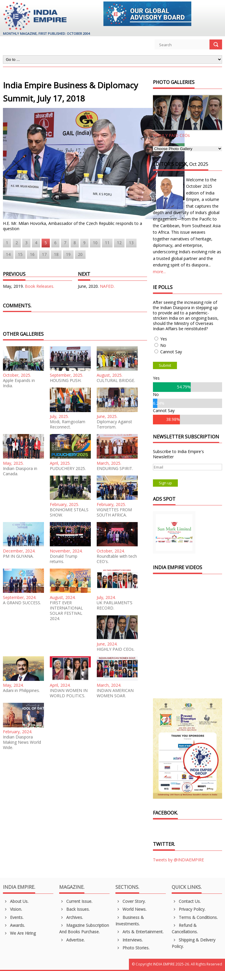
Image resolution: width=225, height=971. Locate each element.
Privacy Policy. (188, 909)
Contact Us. (186, 901)
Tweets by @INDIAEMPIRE (178, 859)
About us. (15, 901)
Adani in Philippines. (21, 690)
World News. (130, 909)
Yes (163, 339)
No (163, 345)
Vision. (12, 909)
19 (68, 254)
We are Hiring (19, 933)
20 (80, 254)
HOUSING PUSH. (65, 380)
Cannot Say (171, 351)
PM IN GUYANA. (18, 556)
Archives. (71, 917)
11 (107, 242)
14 (8, 254)
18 (56, 254)
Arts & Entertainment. (139, 931)
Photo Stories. (132, 948)
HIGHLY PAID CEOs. (115, 649)
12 (119, 242)
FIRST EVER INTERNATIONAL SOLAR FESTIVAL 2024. (66, 610)
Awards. (14, 925)
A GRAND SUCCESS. (22, 602)
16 (32, 254)
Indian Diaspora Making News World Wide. (22, 742)
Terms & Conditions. (195, 917)
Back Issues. (74, 909)
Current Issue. (75, 901)
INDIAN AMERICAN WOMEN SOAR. (115, 693)
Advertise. (72, 940)
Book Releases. (39, 286)
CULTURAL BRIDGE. (116, 380)
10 (95, 242)
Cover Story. (130, 901)
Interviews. (129, 940)
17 (44, 254)
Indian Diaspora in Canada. (20, 471)
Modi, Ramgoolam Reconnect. (67, 424)
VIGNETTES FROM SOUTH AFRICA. (114, 512)
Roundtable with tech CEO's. (117, 559)
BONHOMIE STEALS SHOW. (69, 512)
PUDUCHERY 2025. (68, 468)
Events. (13, 917)
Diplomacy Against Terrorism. (114, 424)
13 (131, 242)
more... (159, 271)
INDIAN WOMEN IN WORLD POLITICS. (69, 693)
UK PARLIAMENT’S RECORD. (114, 605)
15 (20, 254)
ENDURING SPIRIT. (115, 468)
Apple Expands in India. (19, 383)
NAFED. (107, 286)
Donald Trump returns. (63, 559)
